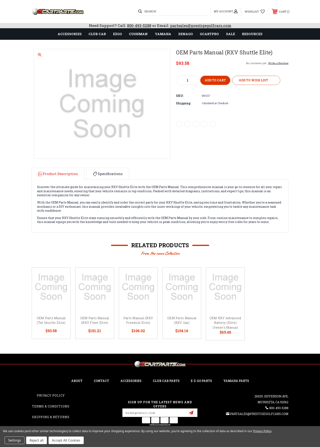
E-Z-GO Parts (201, 381)
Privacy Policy (51, 395)
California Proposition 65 (159, 424)
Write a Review (278, 63)
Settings (14, 440)
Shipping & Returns (50, 417)
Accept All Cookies (66, 440)
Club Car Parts (166, 381)
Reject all (37, 440)
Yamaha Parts (236, 381)
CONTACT (101, 381)
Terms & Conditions (50, 406)
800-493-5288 (139, 25)
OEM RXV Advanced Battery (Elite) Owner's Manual (225, 322)
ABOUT (76, 381)
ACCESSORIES (130, 381)
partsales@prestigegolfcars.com (200, 25)
